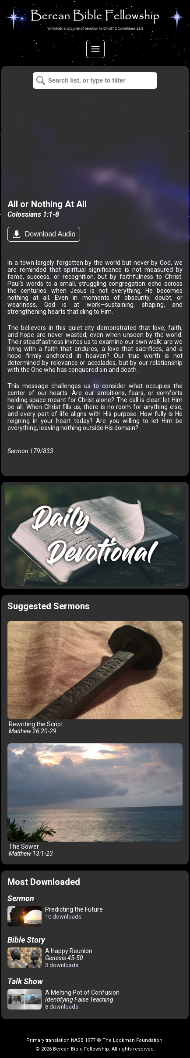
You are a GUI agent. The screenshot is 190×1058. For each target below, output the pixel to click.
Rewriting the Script (94, 678)
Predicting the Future (55, 916)
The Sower (94, 800)
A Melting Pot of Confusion (63, 999)
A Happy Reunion (49, 957)
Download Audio (49, 234)
